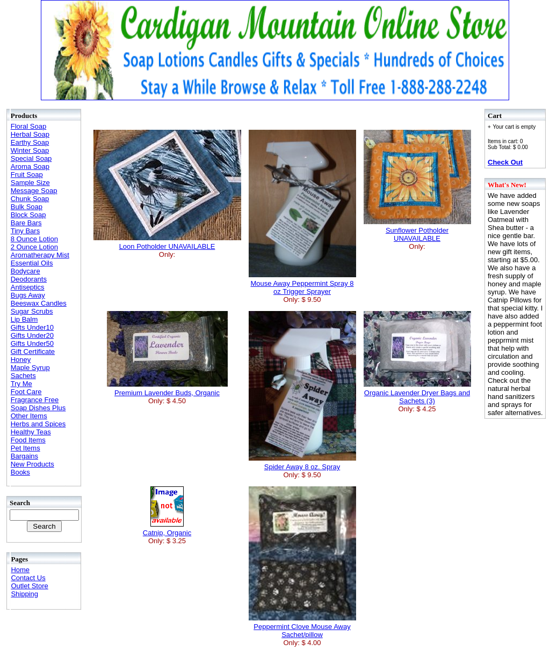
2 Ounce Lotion (34, 247)
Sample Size (30, 183)
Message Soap (34, 191)
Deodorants (29, 279)
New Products (32, 464)
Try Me (21, 384)
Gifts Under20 (32, 335)
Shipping (24, 594)
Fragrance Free (35, 400)
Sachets (23, 376)
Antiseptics (28, 287)
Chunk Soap (30, 199)
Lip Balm (24, 319)
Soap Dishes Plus (38, 408)
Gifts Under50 (32, 343)
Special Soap (31, 158)
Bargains (24, 456)
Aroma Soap (30, 166)
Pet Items (25, 448)
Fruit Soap (27, 175)
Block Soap (28, 215)
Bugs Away (28, 295)
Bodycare (25, 271)
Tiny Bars (25, 231)
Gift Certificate (33, 351)
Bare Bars (26, 223)
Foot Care (26, 392)
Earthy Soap (30, 142)
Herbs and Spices (38, 424)
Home (20, 570)
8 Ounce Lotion (34, 239)
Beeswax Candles (39, 303)
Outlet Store (29, 586)
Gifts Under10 (32, 327)
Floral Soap (28, 126)
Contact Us (28, 578)
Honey (21, 360)
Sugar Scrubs (32, 311)
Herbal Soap (30, 134)
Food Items (28, 440)
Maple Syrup (30, 368)
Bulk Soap (26, 207)
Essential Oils (32, 263)
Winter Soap (30, 150)
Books (20, 472)
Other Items (29, 416)
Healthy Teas (31, 432)
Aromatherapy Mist (40, 255)
